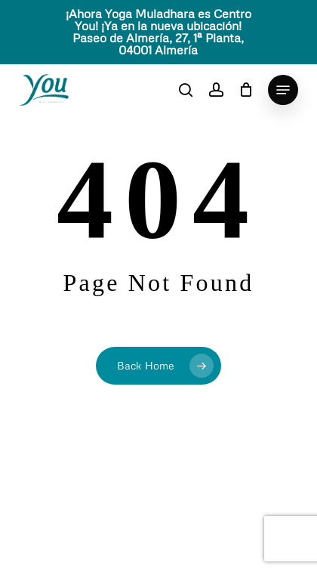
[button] (283, 89)
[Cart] (245, 90)
